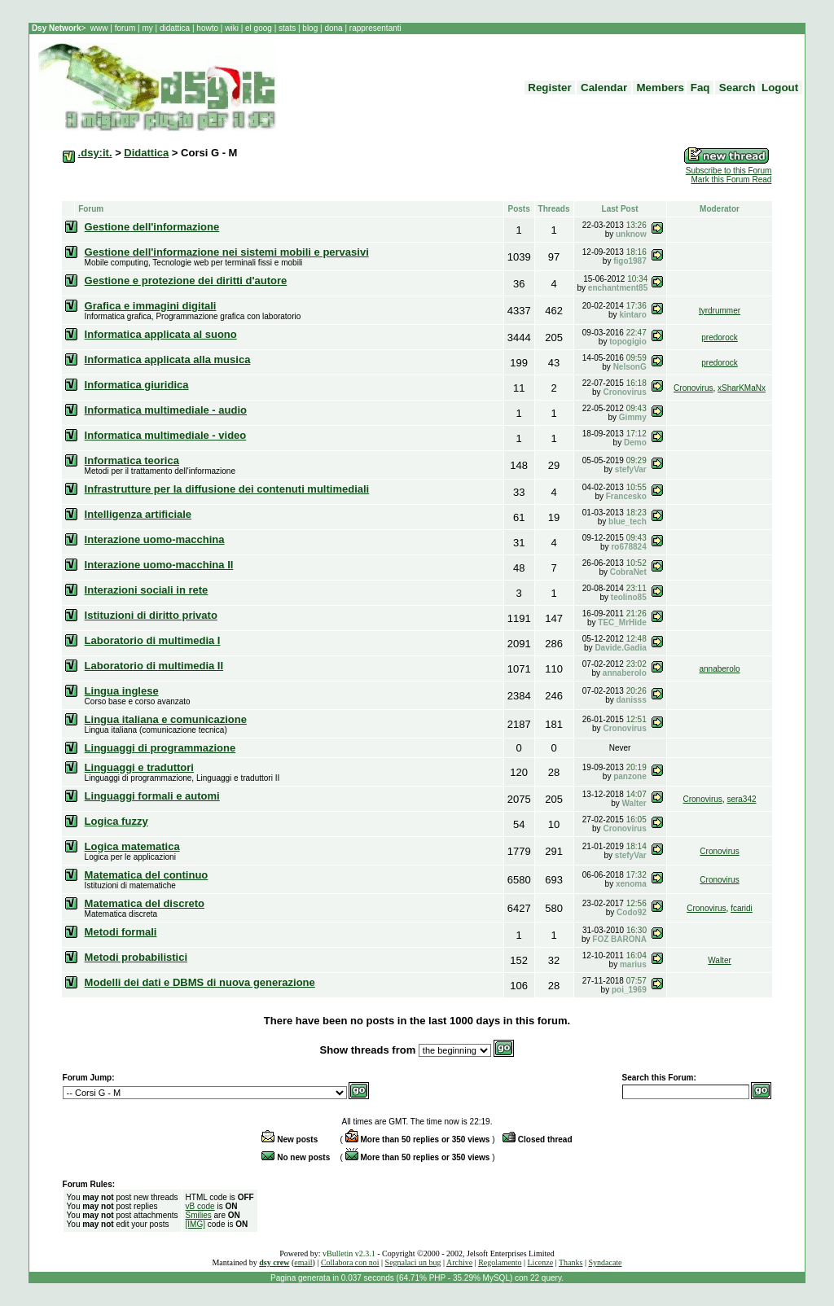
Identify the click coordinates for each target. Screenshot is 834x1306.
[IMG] (195, 1224)
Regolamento (499, 1262)
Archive (459, 1262)
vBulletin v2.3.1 (349, 1253)
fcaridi (742, 908)
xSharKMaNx (742, 387)
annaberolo (719, 668)
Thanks (570, 1262)
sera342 (741, 799)
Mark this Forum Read (731, 179)
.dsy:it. (95, 153)
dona (334, 28)
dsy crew (274, 1262)
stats (288, 28)
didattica (174, 28)
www (100, 28)
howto (208, 28)
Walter (719, 960)
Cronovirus (693, 387)
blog (310, 28)
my (148, 28)
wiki (231, 28)
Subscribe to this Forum (729, 170)
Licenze (541, 1262)
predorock (719, 337)
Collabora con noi (350, 1262)
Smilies (199, 1215)
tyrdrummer (719, 310)
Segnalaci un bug (413, 1262)
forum (125, 28)
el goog (259, 28)
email (303, 1262)
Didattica (146, 153)
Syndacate (604, 1262)
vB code (200, 1206)
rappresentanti (374, 28)
